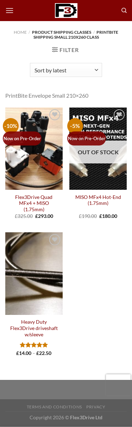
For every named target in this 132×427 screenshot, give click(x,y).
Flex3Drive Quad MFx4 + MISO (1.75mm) (33, 203)
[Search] (124, 10)
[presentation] (118, 384)
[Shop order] (66, 70)
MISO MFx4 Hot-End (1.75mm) (98, 200)
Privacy (95, 406)
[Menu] (9, 10)
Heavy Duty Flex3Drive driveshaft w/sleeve (34, 328)
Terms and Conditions (54, 406)
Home (20, 32)
